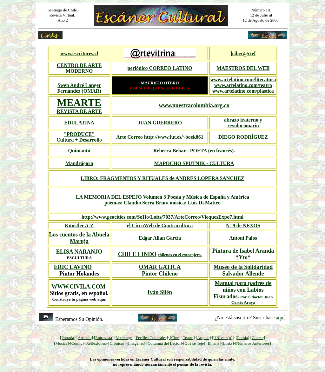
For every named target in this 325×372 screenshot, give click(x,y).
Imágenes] (136, 343)
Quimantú (79, 150)
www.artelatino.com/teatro (243, 85)
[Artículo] (84, 337)
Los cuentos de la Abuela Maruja (79, 237)
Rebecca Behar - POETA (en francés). (194, 150)
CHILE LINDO (137, 254)
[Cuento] (257, 337)
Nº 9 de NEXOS (243, 225)
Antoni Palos (243, 238)
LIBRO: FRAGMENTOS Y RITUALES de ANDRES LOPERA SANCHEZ (162, 178)
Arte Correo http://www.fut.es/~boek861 (159, 137)
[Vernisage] (124, 337)
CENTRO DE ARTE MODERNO (79, 68)
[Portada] (67, 337)
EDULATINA (79, 122)
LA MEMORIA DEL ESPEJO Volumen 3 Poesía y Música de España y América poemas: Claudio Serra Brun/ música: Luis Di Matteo (162, 199)
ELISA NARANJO (79, 252)
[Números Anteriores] (253, 343)
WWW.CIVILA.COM (78, 286)
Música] (62, 343)
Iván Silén (160, 292)
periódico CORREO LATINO (159, 68)
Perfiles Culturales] (152, 337)
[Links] (228, 343)
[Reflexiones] (96, 343)
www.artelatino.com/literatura (243, 79)
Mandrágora (79, 163)
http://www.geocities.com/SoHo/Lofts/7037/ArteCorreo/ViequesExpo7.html (163, 217)
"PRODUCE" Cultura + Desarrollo (79, 137)
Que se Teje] (194, 343)
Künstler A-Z (79, 225)
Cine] (176, 337)
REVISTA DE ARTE (79, 111)
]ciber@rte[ (243, 53)
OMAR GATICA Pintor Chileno (160, 270)
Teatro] (189, 337)
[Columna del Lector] (164, 343)
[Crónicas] (117, 343)
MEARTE (79, 102)
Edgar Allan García (160, 238)
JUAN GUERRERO (160, 122)
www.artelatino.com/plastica (243, 91)
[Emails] (213, 343)
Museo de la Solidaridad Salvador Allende (243, 270)
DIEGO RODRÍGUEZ (243, 137)
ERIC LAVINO (73, 267)
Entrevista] (104, 337)
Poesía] (243, 337)
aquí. (281, 317)
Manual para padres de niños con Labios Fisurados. (242, 290)
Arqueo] (204, 337)
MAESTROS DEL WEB (243, 68)
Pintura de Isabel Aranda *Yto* (243, 254)
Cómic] (77, 343)
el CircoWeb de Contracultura (160, 225)
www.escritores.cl (79, 53)
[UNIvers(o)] (223, 337)
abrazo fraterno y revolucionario (243, 122)
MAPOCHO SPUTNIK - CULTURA (194, 163)
